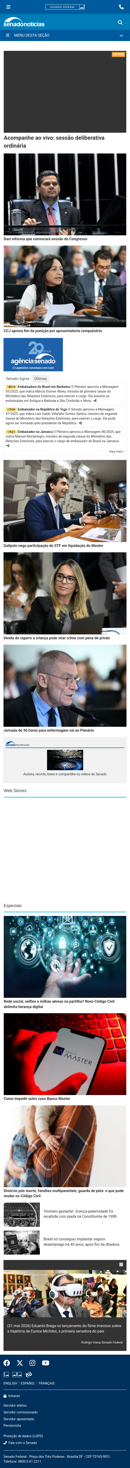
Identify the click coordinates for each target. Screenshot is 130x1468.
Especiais (13, 905)
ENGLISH (10, 1383)
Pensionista (12, 1426)
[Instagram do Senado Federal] (32, 1363)
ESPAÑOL (28, 1383)
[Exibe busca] (120, 22)
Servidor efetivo (15, 1406)
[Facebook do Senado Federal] (8, 1363)
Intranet (11, 1396)
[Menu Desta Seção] (65, 35)
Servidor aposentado (18, 1419)
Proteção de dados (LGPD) (23, 1436)
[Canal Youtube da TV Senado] (44, 1363)
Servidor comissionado (20, 1412)
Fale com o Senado (20, 1443)
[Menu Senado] (8, 7)
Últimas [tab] (40, 378)
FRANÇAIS (47, 1383)
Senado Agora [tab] (17, 378)
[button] (95, 401)
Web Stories (15, 790)
